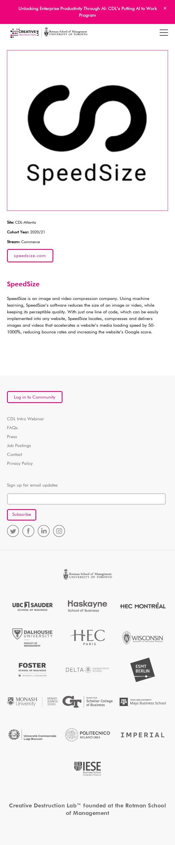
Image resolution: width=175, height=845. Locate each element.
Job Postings (19, 446)
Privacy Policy (20, 463)
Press (12, 437)
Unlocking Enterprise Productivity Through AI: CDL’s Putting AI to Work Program (87, 12)
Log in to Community (34, 397)
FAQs (12, 428)
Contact (14, 455)
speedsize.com (30, 256)
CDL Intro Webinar (25, 419)
